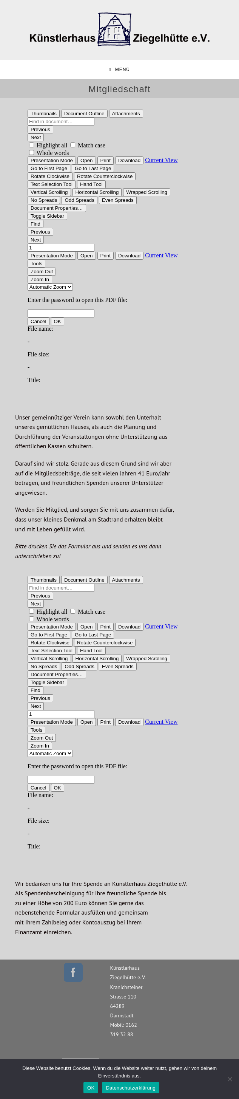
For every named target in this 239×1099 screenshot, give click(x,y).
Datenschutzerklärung (130, 1088)
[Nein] (229, 1079)
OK (90, 1088)
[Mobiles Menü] (119, 69)
